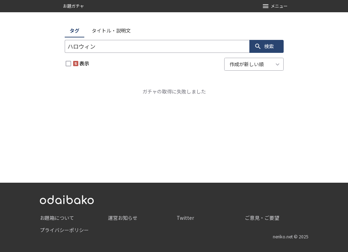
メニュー (274, 6)
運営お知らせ (122, 217)
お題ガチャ (73, 6)
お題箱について (57, 217)
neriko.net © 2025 (290, 236)
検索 (264, 46)
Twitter (185, 217)
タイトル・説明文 (111, 30)
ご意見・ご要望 (262, 217)
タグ (74, 30)
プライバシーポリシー (64, 229)
